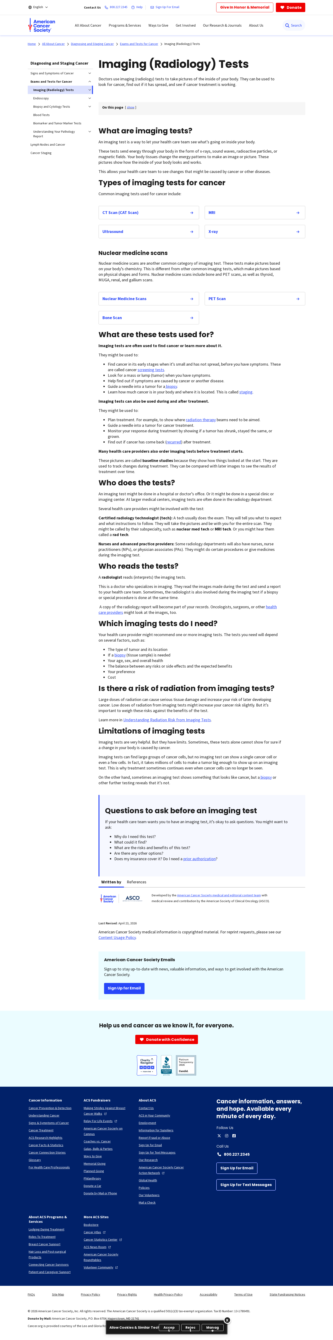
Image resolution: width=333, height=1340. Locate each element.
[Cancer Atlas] (95, 1232)
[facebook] (234, 1136)
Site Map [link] (58, 1294)
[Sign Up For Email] (165, 7)
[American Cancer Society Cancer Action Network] (162, 1170)
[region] (167, 1327)
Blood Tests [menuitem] (41, 115)
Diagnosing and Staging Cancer (59, 63)
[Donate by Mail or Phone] (100, 1193)
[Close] (227, 1320)
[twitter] (219, 1136)
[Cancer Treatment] (41, 1130)
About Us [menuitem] (256, 25)
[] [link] (130, 107)
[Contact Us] (146, 1108)
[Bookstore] (91, 1224)
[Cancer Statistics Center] (103, 1239)
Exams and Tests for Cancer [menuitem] (51, 81)
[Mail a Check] (147, 1202)
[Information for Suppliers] (156, 1130)
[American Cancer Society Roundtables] (107, 1257)
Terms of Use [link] (243, 1294)
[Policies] (144, 1187)
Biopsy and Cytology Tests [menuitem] (51, 106)
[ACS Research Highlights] (45, 1137)
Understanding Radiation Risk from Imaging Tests (167, 719)
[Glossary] (35, 1160)
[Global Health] (148, 1180)
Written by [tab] (111, 882)
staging (246, 392)
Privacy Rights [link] (127, 1294)
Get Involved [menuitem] (186, 25)
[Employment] (147, 1123)
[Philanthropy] (92, 1178)
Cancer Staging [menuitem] (41, 153)
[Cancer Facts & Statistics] (46, 1145)
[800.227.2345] (117, 7)
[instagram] (226, 1136)
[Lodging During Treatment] (46, 1229)
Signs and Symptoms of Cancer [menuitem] (52, 73)
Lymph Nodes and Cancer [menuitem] (48, 144)
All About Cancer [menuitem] (88, 25)
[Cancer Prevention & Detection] (50, 1108)
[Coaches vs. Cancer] (97, 1141)
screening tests (151, 369)
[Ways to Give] (93, 1156)
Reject (190, 1328)
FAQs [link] (31, 1294)
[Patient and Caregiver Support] (50, 1272)
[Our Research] (148, 1160)
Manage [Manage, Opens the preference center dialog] (212, 1328)
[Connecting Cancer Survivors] (49, 1264)
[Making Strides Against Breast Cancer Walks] (107, 1110)
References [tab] (136, 882)
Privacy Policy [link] (90, 1294)
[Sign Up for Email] (236, 1168)
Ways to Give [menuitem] (158, 25)
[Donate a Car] (92, 1186)
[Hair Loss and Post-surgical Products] (52, 1254)
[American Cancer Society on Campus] (107, 1131)
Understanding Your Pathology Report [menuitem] (54, 133)
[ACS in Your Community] (154, 1115)
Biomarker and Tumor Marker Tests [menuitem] (57, 123)
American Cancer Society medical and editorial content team (219, 895)
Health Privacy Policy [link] (168, 1294)
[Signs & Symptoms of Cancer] (49, 1123)
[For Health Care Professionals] (49, 1167)
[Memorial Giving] (95, 1163)
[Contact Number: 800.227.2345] (260, 1154)
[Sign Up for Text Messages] (246, 1184)
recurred (173, 442)
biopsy (171, 386)
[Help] (137, 7)
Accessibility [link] (208, 1294)
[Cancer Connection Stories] (47, 1152)
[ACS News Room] (98, 1247)
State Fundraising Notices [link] (287, 1294)
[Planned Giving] (94, 1171)
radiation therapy (201, 419)
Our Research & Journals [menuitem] (222, 25)
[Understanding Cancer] (44, 1115)
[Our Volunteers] (149, 1195)
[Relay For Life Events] (101, 1121)
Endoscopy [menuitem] (41, 98)
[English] (41, 7)
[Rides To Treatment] (42, 1237)
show (130, 107)
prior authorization (199, 858)
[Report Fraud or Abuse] (154, 1137)
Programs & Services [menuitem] (125, 25)
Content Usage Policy (117, 937)
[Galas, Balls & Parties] (98, 1149)
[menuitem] (42, 25)
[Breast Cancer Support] (44, 1244)
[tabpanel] (202, 901)
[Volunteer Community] (101, 1267)
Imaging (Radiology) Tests (182, 44)
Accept (169, 1328)
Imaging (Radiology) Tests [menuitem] (53, 90)
